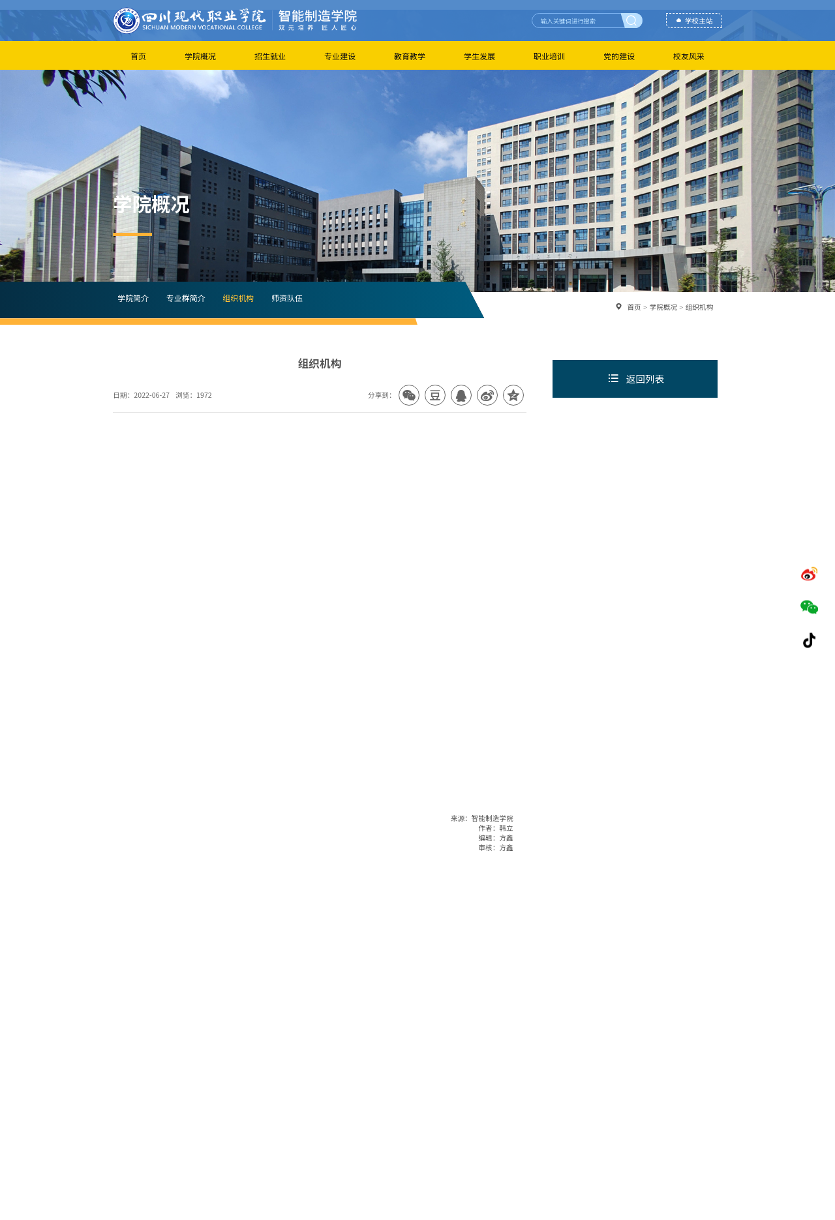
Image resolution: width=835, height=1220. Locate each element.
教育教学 (409, 55)
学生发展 (479, 55)
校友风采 (689, 55)
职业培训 (549, 55)
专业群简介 (185, 297)
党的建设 (619, 55)
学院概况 (200, 55)
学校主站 (699, 20)
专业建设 (340, 55)
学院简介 (133, 297)
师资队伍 (287, 297)
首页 (138, 55)
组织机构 (238, 297)
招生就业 (270, 55)
